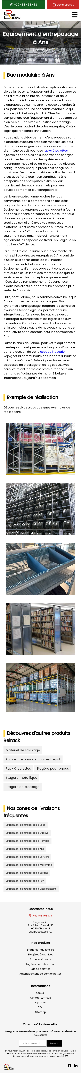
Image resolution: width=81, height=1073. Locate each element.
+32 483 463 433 (23, 5)
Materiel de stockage (23, 750)
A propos (40, 1002)
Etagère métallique (21, 777)
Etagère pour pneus (52, 768)
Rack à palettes (18, 768)
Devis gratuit (63, 5)
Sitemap (40, 1012)
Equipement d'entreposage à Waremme (29, 865)
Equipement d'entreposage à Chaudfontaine (31, 888)
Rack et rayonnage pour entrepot (33, 759)
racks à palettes (56, 151)
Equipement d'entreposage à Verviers (27, 857)
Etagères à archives (40, 954)
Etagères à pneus (40, 959)
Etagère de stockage (22, 787)
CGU (40, 1007)
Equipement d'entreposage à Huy (25, 880)
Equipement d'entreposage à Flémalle (27, 841)
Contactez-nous (40, 997)
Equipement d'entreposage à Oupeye (27, 833)
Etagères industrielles (40, 950)
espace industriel (52, 352)
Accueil (40, 993)
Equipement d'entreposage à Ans (25, 849)
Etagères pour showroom (40, 964)
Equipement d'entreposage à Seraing (27, 873)
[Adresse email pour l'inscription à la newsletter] (32, 1043)
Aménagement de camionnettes (40, 973)
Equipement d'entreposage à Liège (25, 825)
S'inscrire (54, 1043)
